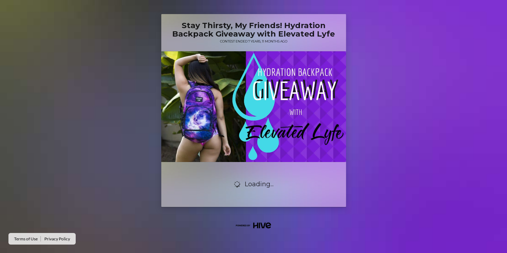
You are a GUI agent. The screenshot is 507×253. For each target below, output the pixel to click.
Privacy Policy (57, 238)
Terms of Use (26, 238)
